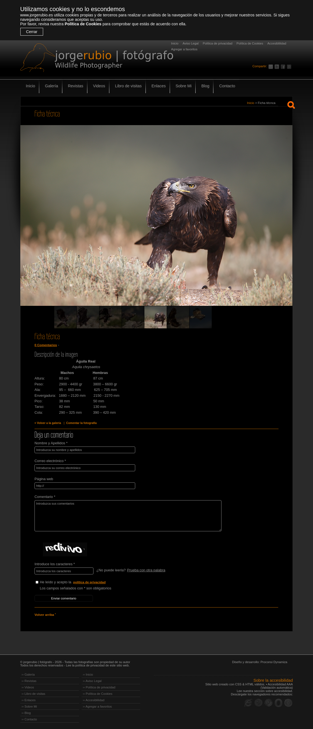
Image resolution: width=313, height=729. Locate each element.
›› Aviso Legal (92, 680)
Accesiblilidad (276, 43)
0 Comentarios (45, 345)
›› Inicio (88, 673)
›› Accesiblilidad (94, 699)
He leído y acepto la (81, 581)
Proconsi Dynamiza (273, 661)
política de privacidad (89, 581)
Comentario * (44, 496)
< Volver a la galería (47, 423)
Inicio (174, 43)
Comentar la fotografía (81, 423)
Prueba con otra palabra (146, 570)
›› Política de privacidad (99, 686)
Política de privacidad (217, 43)
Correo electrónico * (50, 461)
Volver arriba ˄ (45, 614)
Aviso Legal (191, 43)
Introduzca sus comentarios (126, 515)
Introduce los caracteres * (54, 564)
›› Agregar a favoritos (97, 705)
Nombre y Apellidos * (51, 443)
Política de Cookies (83, 24)
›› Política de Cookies (97, 693)
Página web (43, 479)
